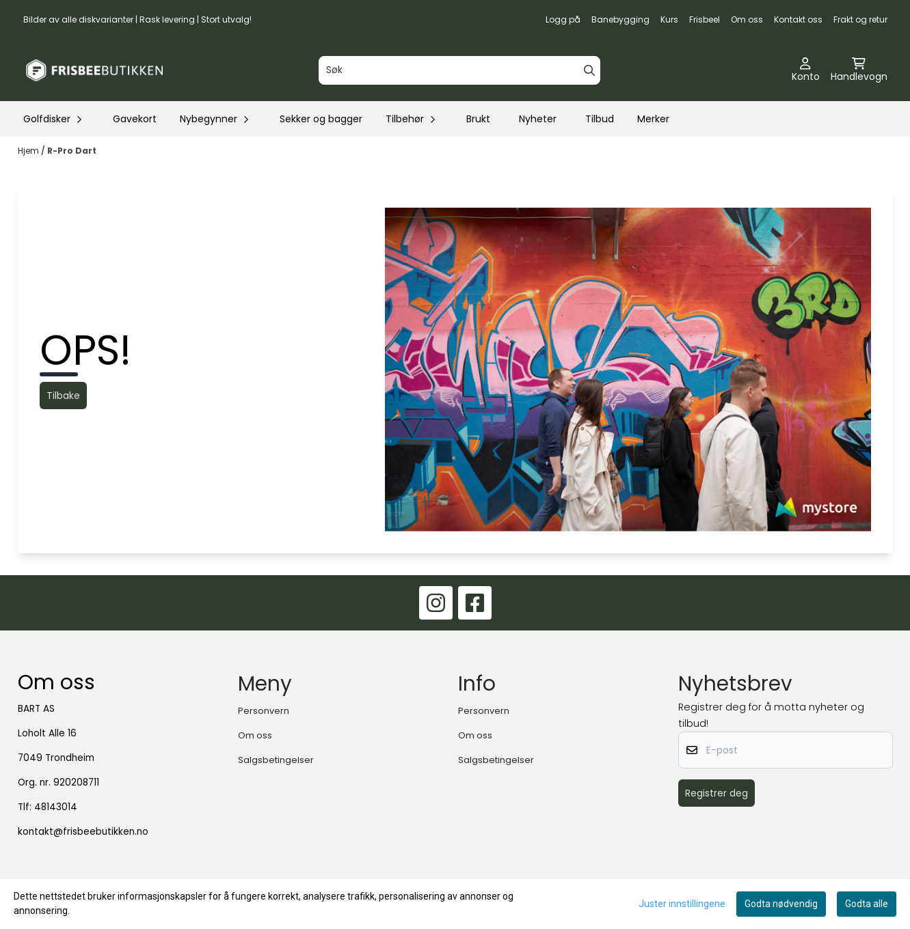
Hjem (29, 150)
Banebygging (620, 19)
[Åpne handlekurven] (859, 70)
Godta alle (866, 903)
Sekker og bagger (321, 119)
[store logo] (94, 70)
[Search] (589, 70)
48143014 (55, 807)
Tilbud (599, 119)
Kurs (669, 19)
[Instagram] (436, 603)
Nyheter (538, 119)
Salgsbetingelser (276, 760)
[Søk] (459, 70)
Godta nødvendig (781, 903)
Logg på (563, 19)
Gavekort (135, 119)
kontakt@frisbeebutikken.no (83, 831)
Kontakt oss (798, 19)
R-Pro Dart (71, 150)
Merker (653, 119)
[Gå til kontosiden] (805, 70)
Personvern (263, 711)
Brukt (478, 119)
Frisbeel (704, 19)
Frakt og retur (860, 19)
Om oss (747, 19)
